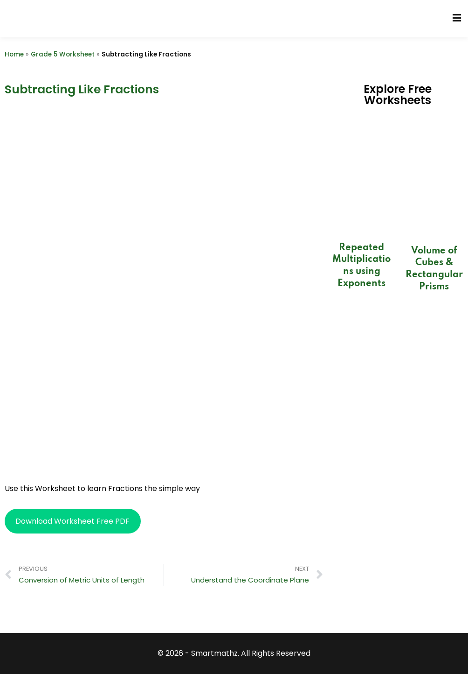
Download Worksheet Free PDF (72, 521)
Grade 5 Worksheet (63, 54)
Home (14, 54)
